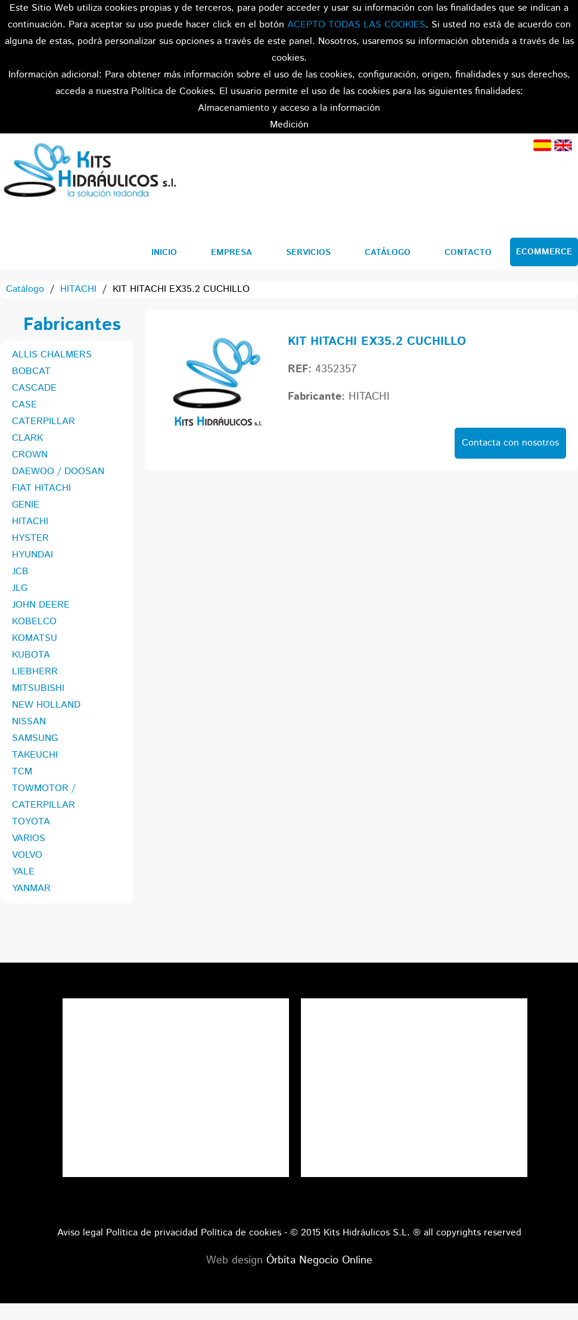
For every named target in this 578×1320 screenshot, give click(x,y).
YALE (23, 872)
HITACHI (78, 289)
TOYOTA (31, 822)
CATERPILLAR (43, 421)
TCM (22, 772)
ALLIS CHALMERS (52, 355)
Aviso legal (80, 1233)
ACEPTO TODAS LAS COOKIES (356, 25)
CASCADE (34, 388)
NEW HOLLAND (46, 705)
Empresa (231, 253)
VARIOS (28, 838)
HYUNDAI (32, 555)
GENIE (25, 505)
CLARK (27, 438)
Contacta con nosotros (510, 443)
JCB (20, 571)
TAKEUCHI (35, 755)
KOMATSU (34, 638)
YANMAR (31, 888)
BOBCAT (31, 371)
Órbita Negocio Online (319, 1260)
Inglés (563, 145)
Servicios (308, 253)
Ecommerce (544, 252)
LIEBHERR (35, 671)
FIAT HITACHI (41, 488)
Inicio (164, 253)
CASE (24, 405)
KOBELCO (34, 621)
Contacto (468, 253)
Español (542, 145)
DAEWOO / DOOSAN (58, 471)
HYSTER (30, 538)
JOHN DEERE (41, 605)
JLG (19, 588)
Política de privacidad (152, 1233)
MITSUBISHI (38, 688)
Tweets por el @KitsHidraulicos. (414, 1006)
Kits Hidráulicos (89, 172)
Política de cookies (241, 1233)
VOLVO (27, 855)
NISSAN (29, 722)
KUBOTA (31, 655)
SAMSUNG (35, 738)
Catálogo (388, 253)
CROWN (30, 455)
